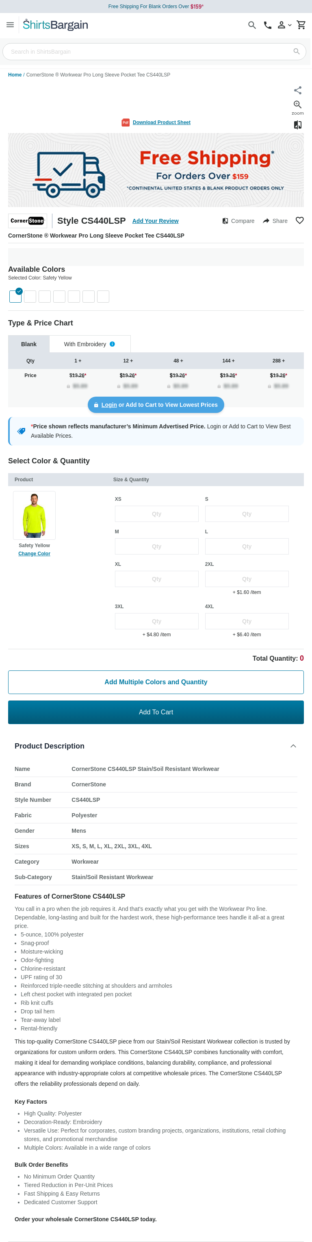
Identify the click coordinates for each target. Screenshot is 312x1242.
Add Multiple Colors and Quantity (155, 682)
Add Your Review (155, 221)
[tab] (29, 344)
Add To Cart (156, 712)
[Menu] (10, 24)
